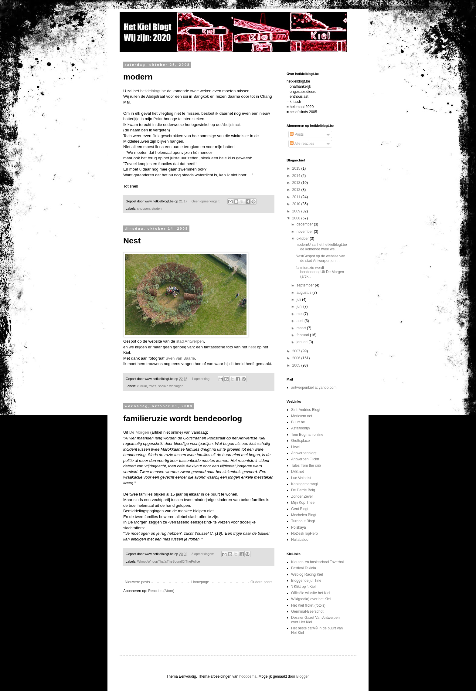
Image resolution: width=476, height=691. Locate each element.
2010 (296, 204)
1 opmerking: (201, 379)
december (305, 224)
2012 (296, 190)
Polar (158, 119)
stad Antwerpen (190, 341)
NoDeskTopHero (304, 533)
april (300, 321)
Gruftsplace (300, 441)
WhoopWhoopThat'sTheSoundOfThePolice (168, 561)
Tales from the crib (306, 465)
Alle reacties (302, 143)
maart (302, 328)
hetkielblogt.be (153, 91)
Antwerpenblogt (303, 453)
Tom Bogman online (307, 434)
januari (302, 342)
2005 (296, 365)
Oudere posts (261, 582)
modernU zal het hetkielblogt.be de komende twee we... (321, 246)
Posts (297, 134)
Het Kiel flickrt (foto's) (308, 605)
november (305, 231)
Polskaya (298, 527)
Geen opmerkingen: (206, 201)
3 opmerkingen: (203, 554)
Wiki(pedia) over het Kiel (311, 599)
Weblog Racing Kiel (307, 574)
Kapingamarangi (304, 484)
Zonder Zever (302, 496)
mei (300, 314)
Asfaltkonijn (300, 428)
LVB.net (297, 471)
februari (303, 335)
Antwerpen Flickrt (305, 459)
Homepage (200, 582)
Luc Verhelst (301, 478)
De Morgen (139, 432)
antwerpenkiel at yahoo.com (313, 387)
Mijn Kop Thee (302, 502)
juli (299, 299)
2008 (296, 218)
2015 (296, 168)
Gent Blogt (299, 509)
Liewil (295, 447)
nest (252, 347)
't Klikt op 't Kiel (303, 586)
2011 (296, 197)
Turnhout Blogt (303, 521)
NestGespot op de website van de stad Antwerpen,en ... (320, 258)
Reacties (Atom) (161, 591)
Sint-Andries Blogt (305, 410)
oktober (303, 238)
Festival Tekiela (303, 568)
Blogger (302, 676)
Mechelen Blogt (303, 515)
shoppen (143, 208)
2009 (296, 211)
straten (156, 208)
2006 (296, 358)
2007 (296, 351)
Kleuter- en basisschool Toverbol (317, 562)
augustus (304, 292)
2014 (296, 176)
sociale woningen (170, 386)
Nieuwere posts (137, 582)
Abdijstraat (230, 124)
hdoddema (248, 676)
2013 (296, 183)
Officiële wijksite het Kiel (310, 593)
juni (300, 306)
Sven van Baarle (180, 358)
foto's (152, 386)
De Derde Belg (303, 490)
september (306, 285)
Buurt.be (298, 422)
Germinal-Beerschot (307, 611)
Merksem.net (301, 416)
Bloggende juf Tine (306, 580)
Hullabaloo (299, 539)
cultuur (142, 386)
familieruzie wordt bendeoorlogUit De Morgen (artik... (320, 272)
